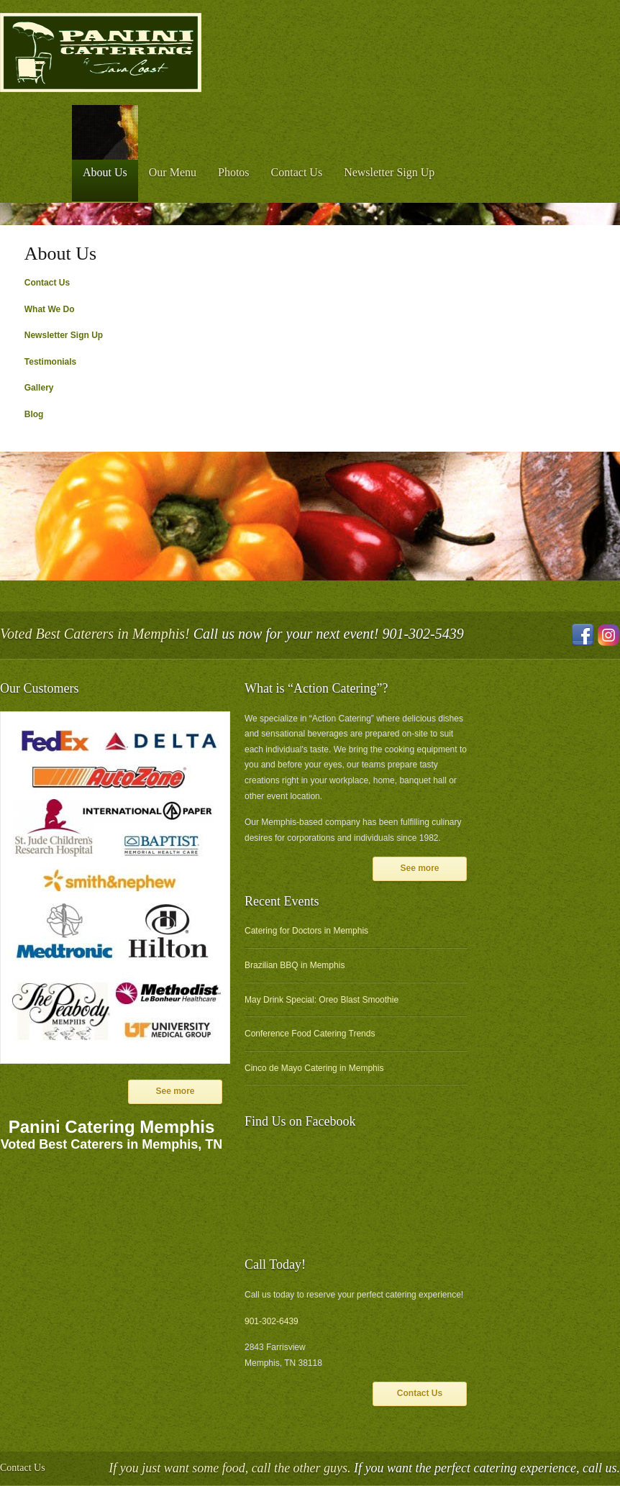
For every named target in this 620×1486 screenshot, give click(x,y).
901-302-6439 (271, 1321)
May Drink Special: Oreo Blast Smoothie (321, 1000)
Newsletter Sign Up (389, 172)
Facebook (582, 635)
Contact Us (297, 172)
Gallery (39, 388)
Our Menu (172, 172)
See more (174, 1091)
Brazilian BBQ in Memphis (295, 965)
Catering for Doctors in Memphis (306, 931)
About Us (105, 172)
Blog (34, 414)
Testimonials (50, 362)
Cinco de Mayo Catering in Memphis (314, 1068)
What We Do (49, 309)
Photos (234, 172)
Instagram (608, 635)
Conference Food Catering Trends (310, 1034)
